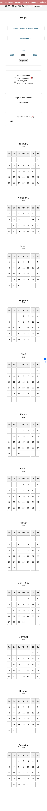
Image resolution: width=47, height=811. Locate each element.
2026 (23, 50)
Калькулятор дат (26, 38)
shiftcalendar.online (23, 7)
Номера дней (20, 81)
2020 (12, 55)
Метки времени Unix (23, 83)
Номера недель (21, 78)
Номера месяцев (22, 76)
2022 (35, 55)
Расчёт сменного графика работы (25, 28)
